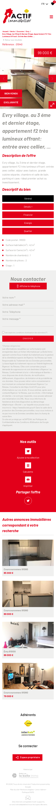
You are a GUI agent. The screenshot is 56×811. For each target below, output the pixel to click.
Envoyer (28, 338)
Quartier (28, 231)
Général (28, 198)
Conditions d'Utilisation (29, 422)
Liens (37, 789)
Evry (27, 31)
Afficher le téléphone (28, 286)
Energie (28, 222)
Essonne (20, 31)
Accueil (5, 31)
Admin (43, 789)
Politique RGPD (28, 792)
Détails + (28, 206)
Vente (12, 31)
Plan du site (14, 789)
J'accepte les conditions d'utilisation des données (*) (26, 332)
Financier (28, 214)
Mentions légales (27, 789)
